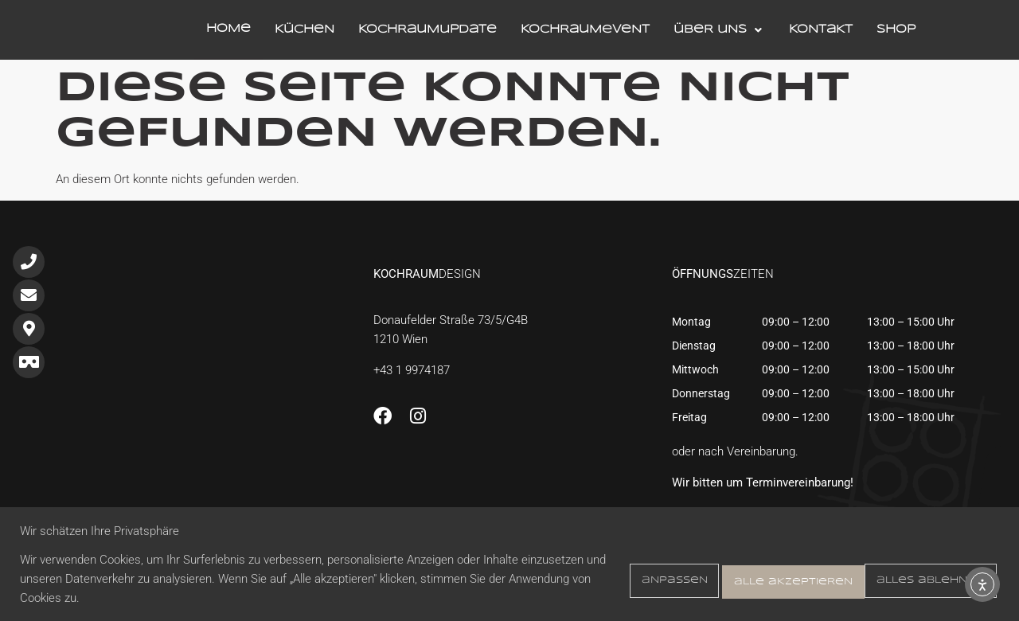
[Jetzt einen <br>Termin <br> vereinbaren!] (935, 485)
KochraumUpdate (427, 30)
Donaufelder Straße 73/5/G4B (450, 320)
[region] (509, 564)
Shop (896, 30)
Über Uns (719, 30)
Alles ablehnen (765, 578)
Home (228, 29)
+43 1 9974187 (411, 370)
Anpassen (635, 578)
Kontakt (821, 30)
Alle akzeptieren (921, 578)
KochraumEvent (585, 30)
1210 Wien (400, 339)
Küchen (304, 30)
